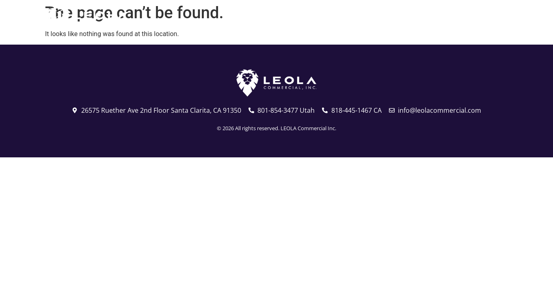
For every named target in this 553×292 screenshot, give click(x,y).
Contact (483, 18)
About (383, 18)
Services (433, 18)
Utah (283, 18)
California (330, 18)
